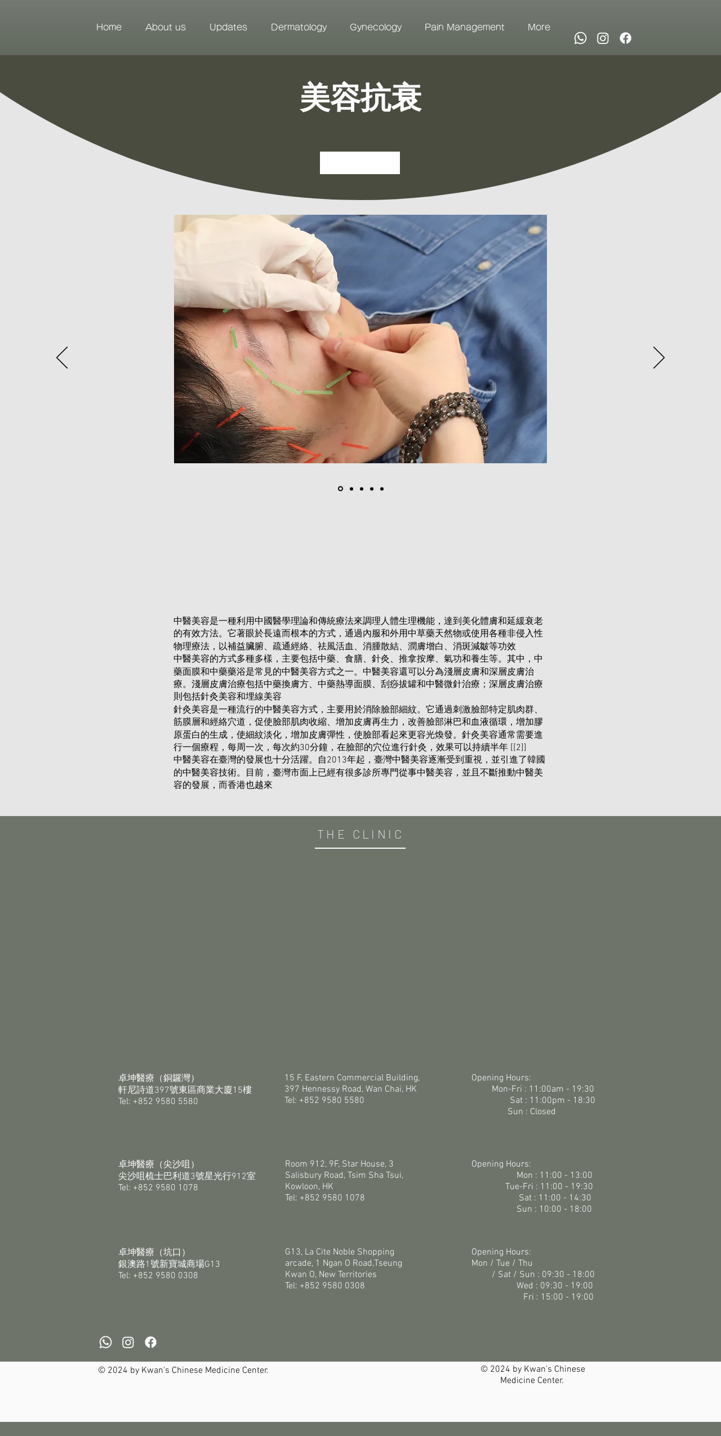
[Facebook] (625, 38)
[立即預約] (360, 163)
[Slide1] (340, 488)
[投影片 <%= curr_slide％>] (361, 488)
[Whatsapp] (580, 38)
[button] (165, 27)
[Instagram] (603, 38)
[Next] (659, 358)
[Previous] (62, 358)
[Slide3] (371, 488)
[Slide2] (351, 488)
